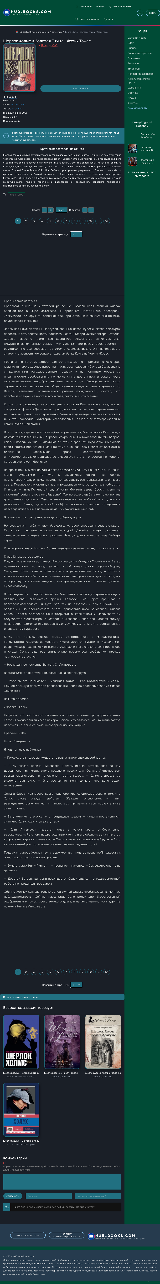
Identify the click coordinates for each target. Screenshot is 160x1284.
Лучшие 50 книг (120, 6)
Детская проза (137, 37)
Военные (133, 63)
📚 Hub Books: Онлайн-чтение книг (32, 32)
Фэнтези (133, 103)
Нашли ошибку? (49, 45)
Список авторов (87, 19)
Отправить (12, 1196)
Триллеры (134, 68)
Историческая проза (141, 73)
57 (106, 221)
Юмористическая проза (139, 80)
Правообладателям (28, 1235)
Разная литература (140, 53)
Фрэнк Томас (18, 104)
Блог (108, 19)
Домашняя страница (90, 6)
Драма (132, 98)
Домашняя (134, 87)
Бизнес (132, 48)
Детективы (57, 32)
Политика (134, 58)
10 (90, 221)
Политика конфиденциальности (66, 1235)
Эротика (133, 92)
